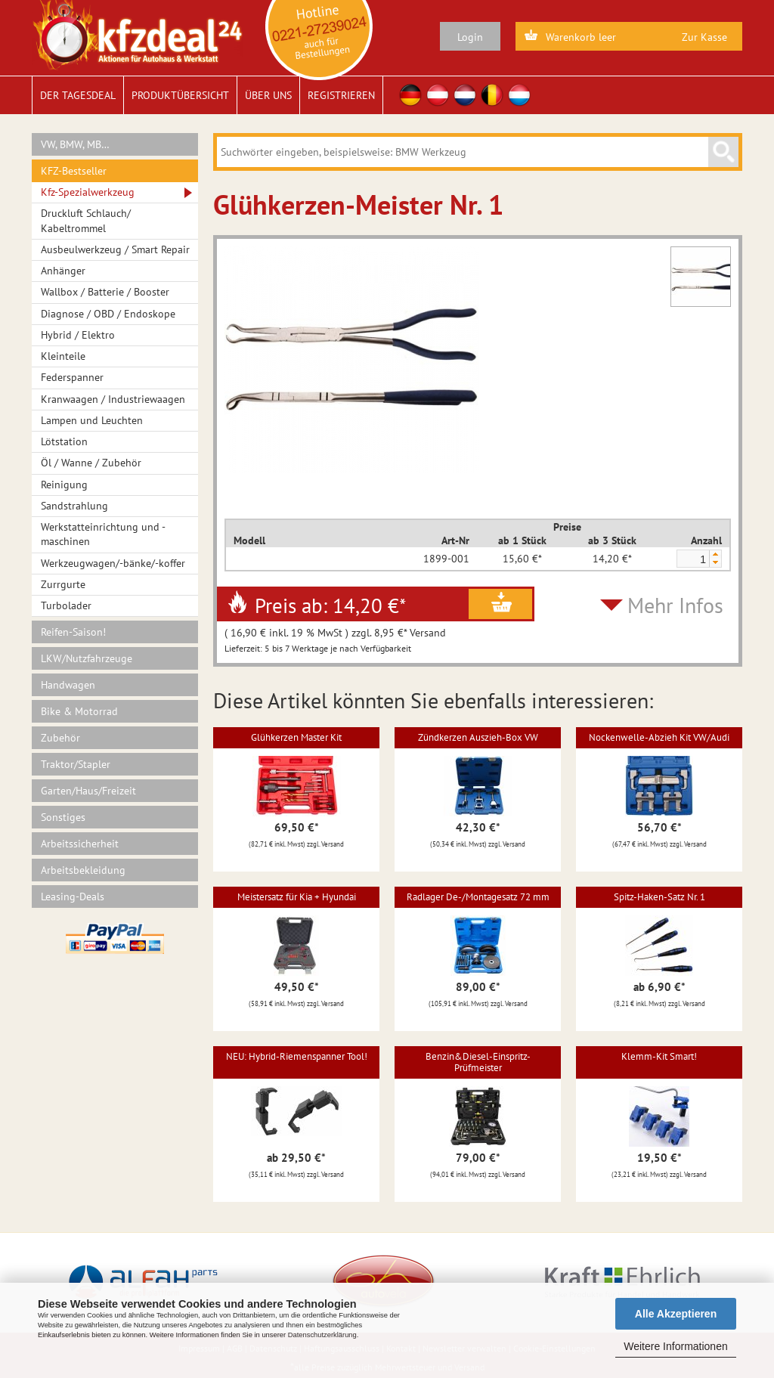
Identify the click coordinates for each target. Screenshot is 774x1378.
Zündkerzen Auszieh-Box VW (478, 737)
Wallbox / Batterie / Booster (105, 292)
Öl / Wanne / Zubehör (91, 462)
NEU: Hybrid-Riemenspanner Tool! (296, 1056)
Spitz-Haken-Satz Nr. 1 (659, 896)
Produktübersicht (180, 95)
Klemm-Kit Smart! (659, 1056)
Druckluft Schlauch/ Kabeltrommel (86, 220)
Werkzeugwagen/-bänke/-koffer (113, 563)
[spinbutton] (692, 559)
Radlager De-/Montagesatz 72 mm (478, 896)
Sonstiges (63, 817)
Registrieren (341, 95)
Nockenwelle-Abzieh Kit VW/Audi (659, 737)
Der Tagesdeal (78, 95)
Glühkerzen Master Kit (296, 737)
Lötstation (64, 441)
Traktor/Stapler (75, 764)
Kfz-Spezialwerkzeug (88, 192)
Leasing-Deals (72, 896)
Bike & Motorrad (79, 711)
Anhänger (63, 270)
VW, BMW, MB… (75, 144)
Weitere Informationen (675, 1346)
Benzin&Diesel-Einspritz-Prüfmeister (478, 1061)
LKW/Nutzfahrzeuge (86, 658)
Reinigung (64, 484)
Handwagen (68, 685)
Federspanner (72, 377)
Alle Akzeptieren (676, 1314)
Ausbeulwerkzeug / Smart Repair (115, 249)
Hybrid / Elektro (78, 335)
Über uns (268, 95)
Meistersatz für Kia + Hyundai (296, 896)
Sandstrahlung (74, 505)
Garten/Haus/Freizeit (88, 790)
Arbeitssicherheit (80, 843)
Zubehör (60, 738)
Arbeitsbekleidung (83, 870)
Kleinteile (63, 356)
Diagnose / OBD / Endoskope (108, 314)
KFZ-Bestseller (74, 171)
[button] (715, 554)
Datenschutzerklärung (322, 1335)
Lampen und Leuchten (92, 420)
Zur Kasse (704, 37)
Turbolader (66, 605)
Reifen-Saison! (73, 632)
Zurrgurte (63, 584)
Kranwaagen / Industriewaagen (113, 399)
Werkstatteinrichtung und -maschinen (103, 534)
